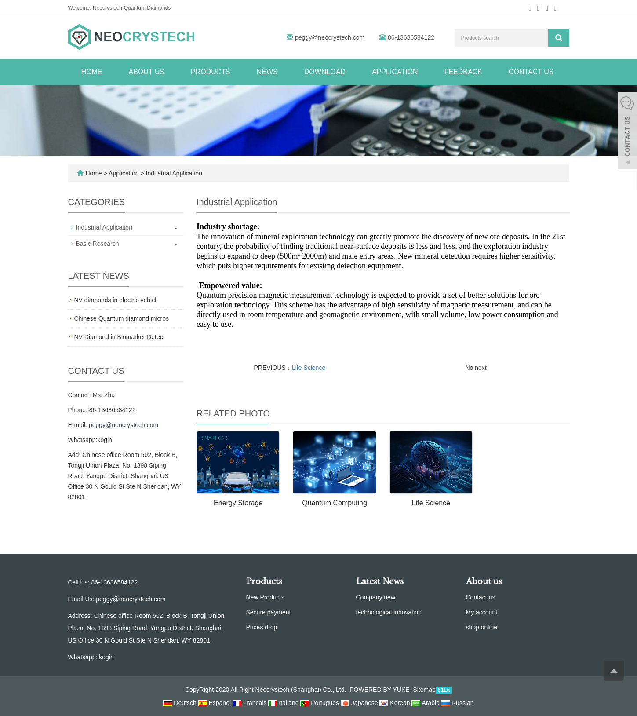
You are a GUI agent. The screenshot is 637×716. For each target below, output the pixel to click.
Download (325, 72)
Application (395, 72)
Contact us (531, 72)
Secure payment (268, 612)
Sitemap (424, 689)
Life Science (308, 367)
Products (210, 72)
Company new (376, 597)
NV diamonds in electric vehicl (115, 299)
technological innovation (389, 612)
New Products (265, 597)
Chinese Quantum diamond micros (121, 318)
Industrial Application (173, 173)
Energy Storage (238, 503)
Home (91, 72)
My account (482, 612)
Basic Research (97, 243)
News (267, 72)
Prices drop (261, 627)
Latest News (380, 581)
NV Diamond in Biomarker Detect (119, 336)
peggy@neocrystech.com (329, 37)
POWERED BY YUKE (380, 689)
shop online (482, 627)
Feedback (463, 72)
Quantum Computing (334, 503)
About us (147, 72)
